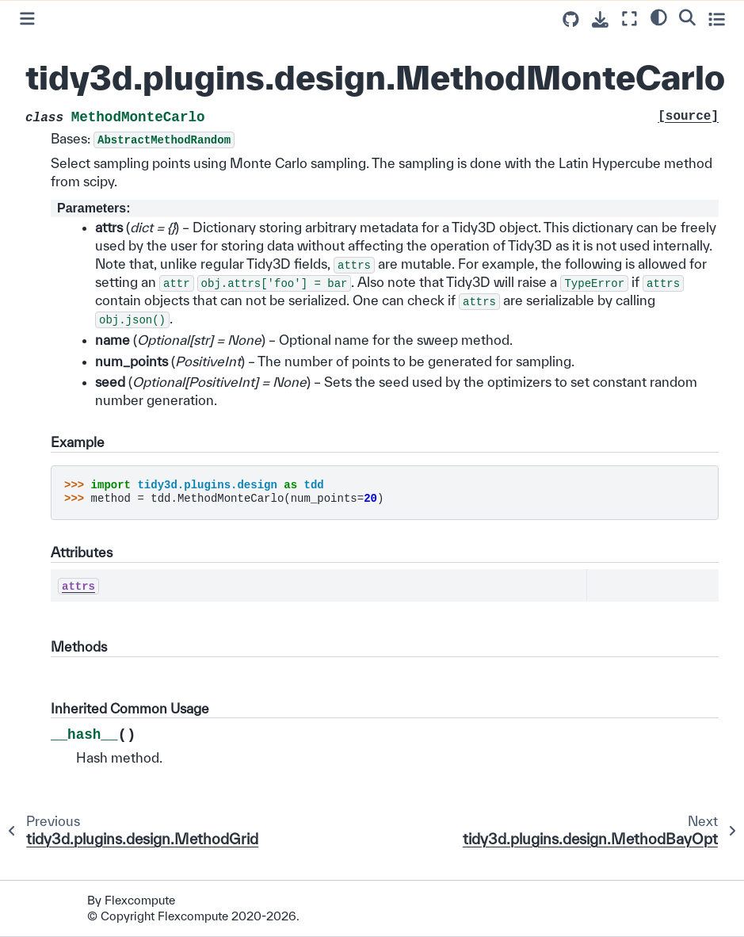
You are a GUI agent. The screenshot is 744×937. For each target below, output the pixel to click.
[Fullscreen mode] (629, 18)
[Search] (687, 16)
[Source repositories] (571, 19)
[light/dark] (658, 16)
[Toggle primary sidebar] (27, 18)
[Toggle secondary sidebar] (716, 18)
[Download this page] (600, 19)
